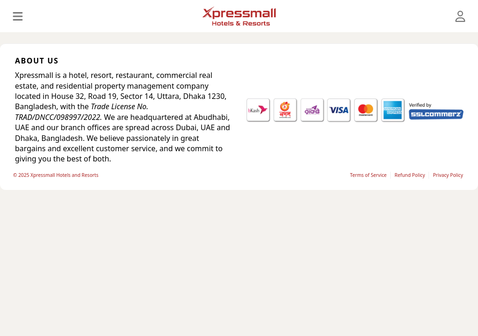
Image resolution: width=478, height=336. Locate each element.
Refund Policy (409, 175)
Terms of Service (368, 175)
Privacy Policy (448, 175)
